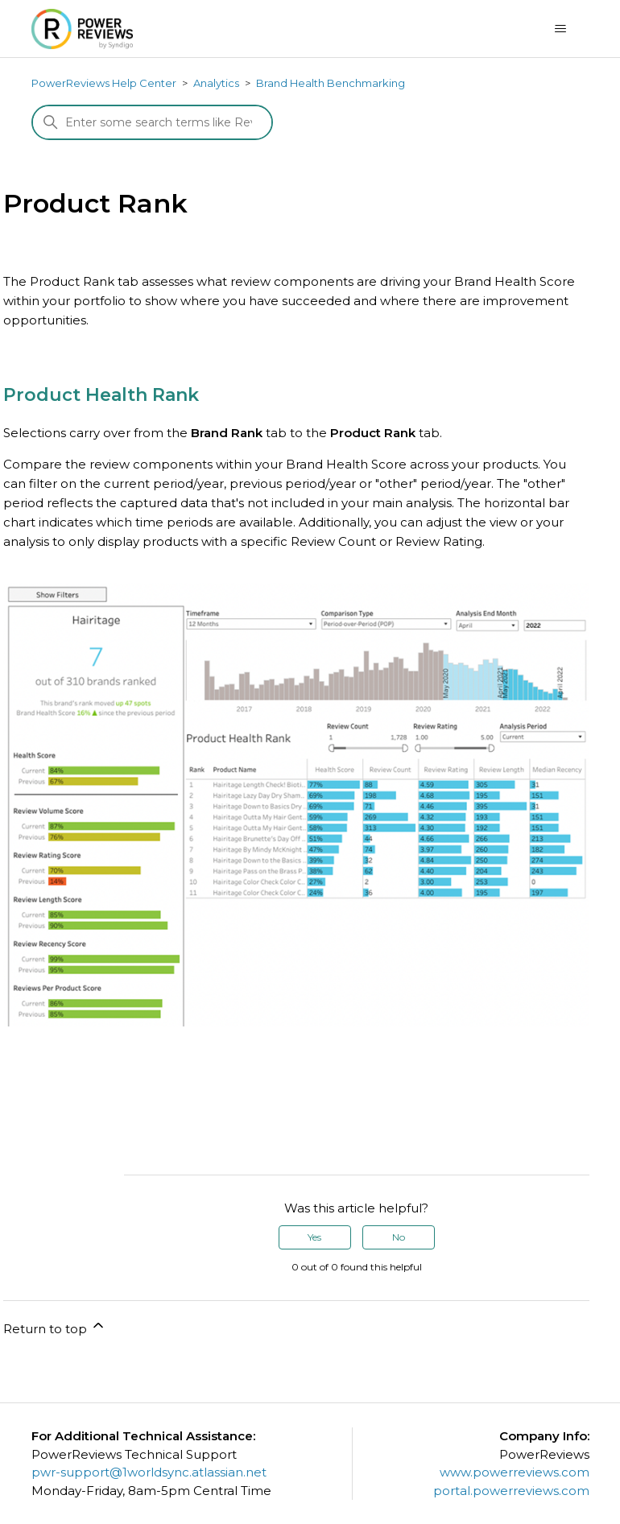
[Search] (152, 122)
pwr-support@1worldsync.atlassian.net (149, 1472)
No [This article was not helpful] (398, 1237)
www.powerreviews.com (514, 1472)
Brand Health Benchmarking (330, 82)
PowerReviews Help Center (103, 82)
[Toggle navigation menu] (560, 29)
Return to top (54, 1326)
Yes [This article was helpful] (314, 1237)
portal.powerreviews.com (511, 1490)
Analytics (216, 82)
